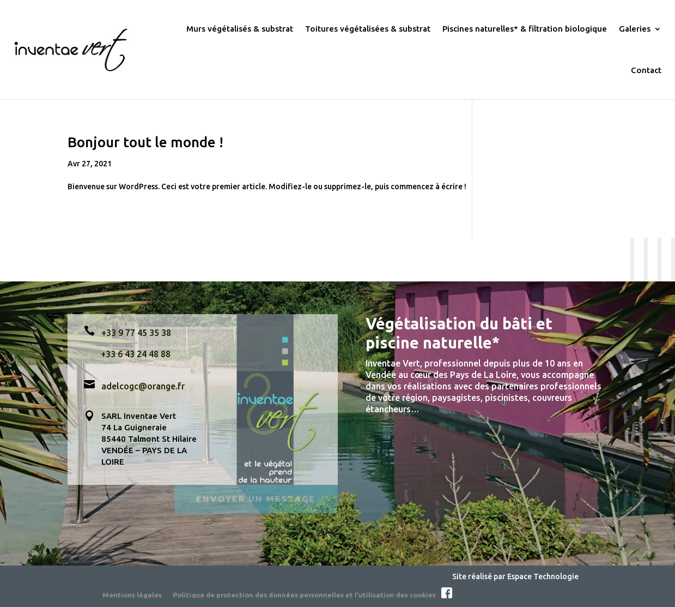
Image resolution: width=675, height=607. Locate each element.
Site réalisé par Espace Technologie (515, 576)
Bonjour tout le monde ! (145, 142)
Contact (646, 70)
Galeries (634, 28)
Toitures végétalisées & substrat (367, 28)
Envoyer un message (255, 497)
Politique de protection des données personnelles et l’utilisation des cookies (304, 594)
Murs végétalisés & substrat (239, 28)
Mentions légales (132, 594)
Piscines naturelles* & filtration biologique (524, 28)
